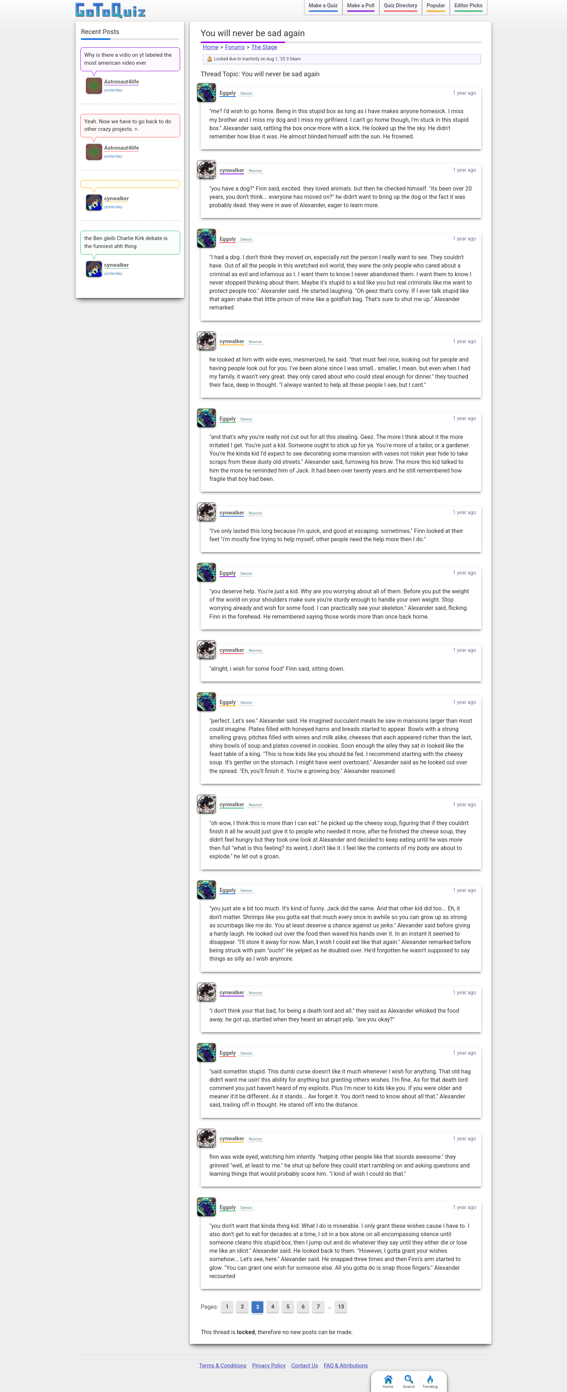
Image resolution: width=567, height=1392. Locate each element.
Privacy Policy (268, 1365)
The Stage (264, 47)
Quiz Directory (400, 6)
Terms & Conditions (223, 1365)
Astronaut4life (121, 81)
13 (341, 1306)
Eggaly (227, 93)
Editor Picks (469, 6)
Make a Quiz (323, 6)
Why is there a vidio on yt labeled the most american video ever (128, 59)
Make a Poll (361, 6)
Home (210, 47)
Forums (234, 47)
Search (409, 1382)
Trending (430, 1382)
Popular (436, 6)
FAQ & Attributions (346, 1365)
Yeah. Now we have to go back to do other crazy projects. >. (127, 125)
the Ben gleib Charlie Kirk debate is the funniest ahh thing (126, 242)
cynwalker (231, 170)
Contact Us (304, 1365)
